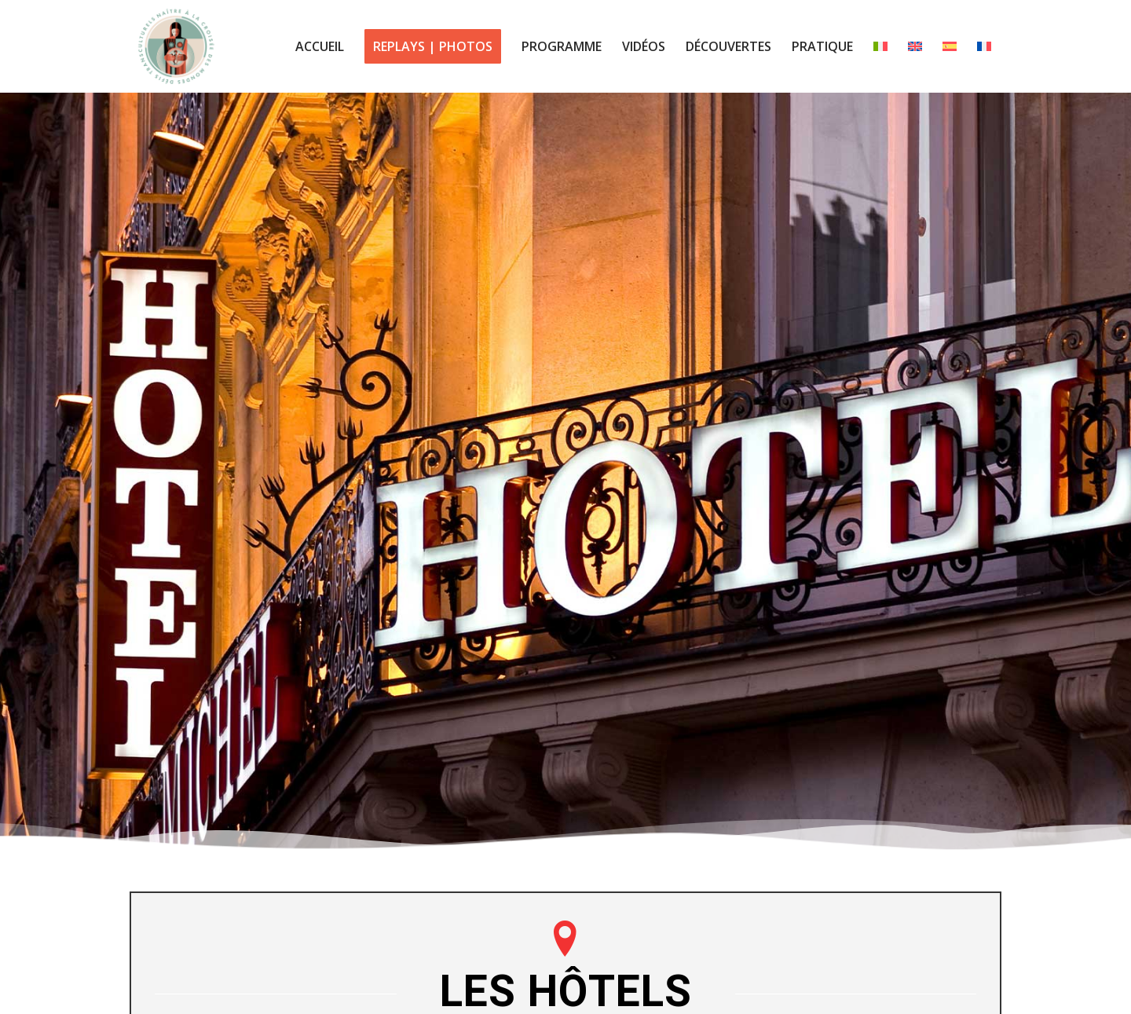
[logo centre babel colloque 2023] (176, 46)
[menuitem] (319, 46)
